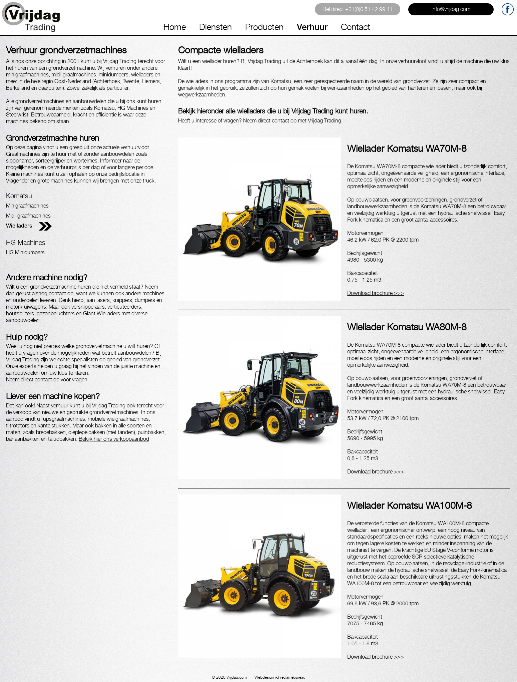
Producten (264, 27)
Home (174, 27)
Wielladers (19, 226)
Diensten (215, 27)
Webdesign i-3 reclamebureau (279, 677)
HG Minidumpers (25, 252)
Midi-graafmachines (28, 216)
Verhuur (312, 27)
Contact (355, 27)
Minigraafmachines (27, 206)
